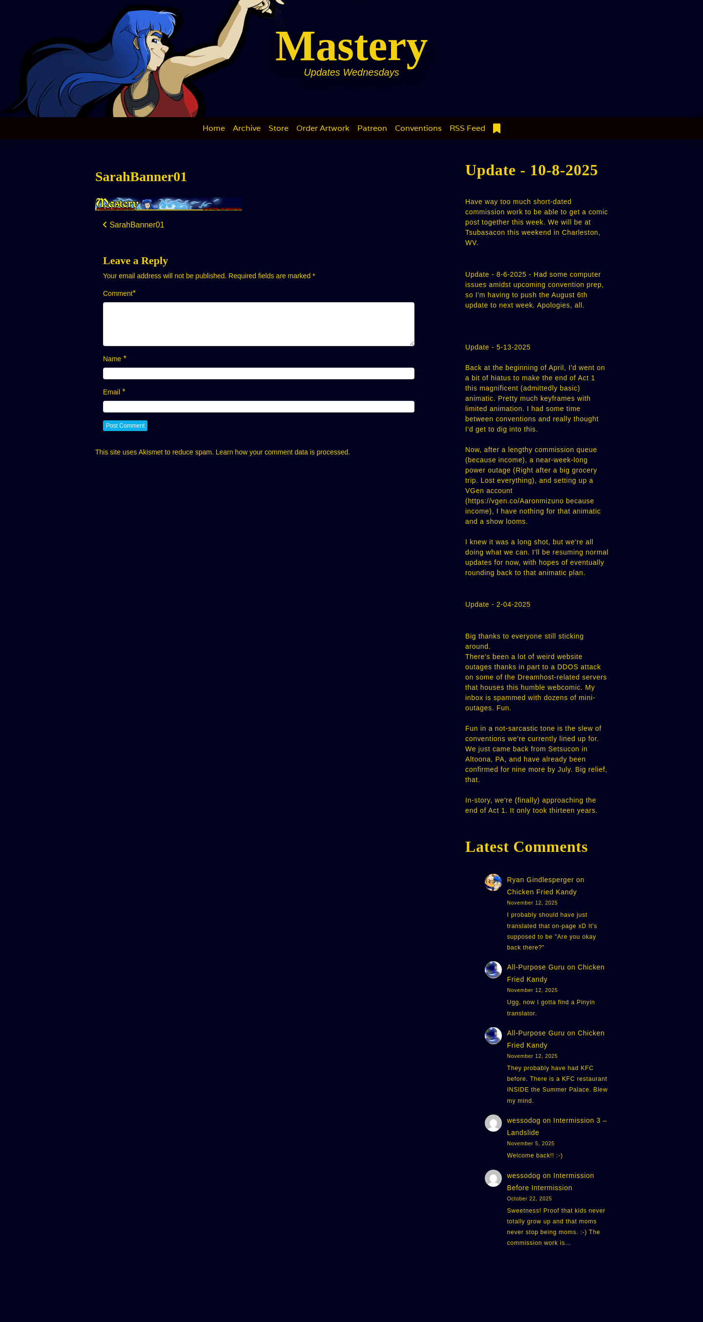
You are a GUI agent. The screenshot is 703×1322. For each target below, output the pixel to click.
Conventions (418, 128)
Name (112, 359)
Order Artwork (323, 128)
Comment (118, 293)
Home (214, 128)
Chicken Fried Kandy (542, 892)
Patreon (372, 128)
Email (111, 392)
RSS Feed (467, 128)
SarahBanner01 (141, 176)
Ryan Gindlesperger (540, 880)
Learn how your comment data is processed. (283, 452)
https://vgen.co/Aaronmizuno (515, 501)
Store (279, 128)
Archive (247, 128)
